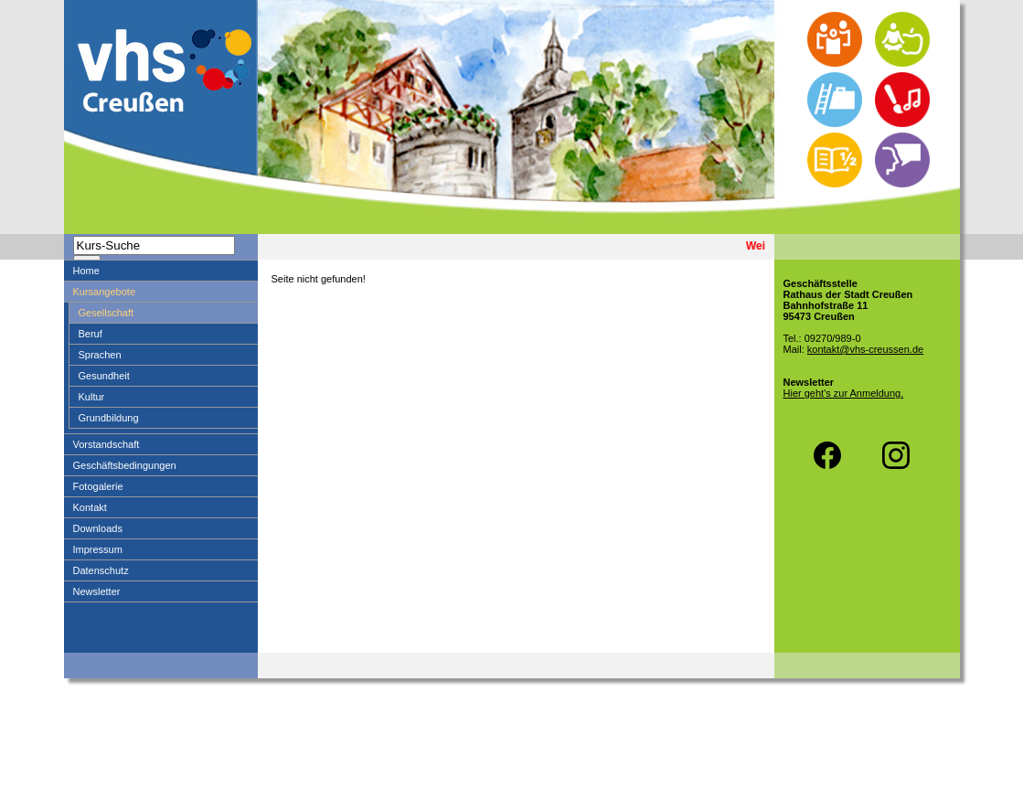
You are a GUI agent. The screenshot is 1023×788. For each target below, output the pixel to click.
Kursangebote (104, 291)
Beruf (90, 333)
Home (86, 270)
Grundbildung (109, 417)
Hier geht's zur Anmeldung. (843, 393)
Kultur (92, 396)
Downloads (98, 528)
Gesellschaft (106, 312)
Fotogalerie (98, 486)
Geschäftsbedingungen (124, 465)
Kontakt (90, 507)
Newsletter (97, 591)
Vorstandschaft (106, 444)
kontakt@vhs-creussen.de (865, 349)
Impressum (98, 549)
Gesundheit (104, 375)
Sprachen (100, 354)
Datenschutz (101, 570)
